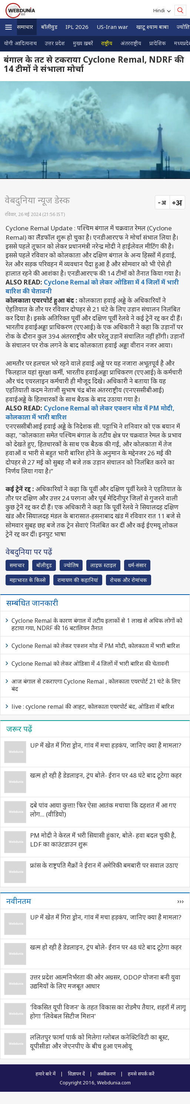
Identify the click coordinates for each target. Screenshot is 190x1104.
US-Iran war (112, 26)
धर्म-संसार (137, 565)
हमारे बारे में (46, 1073)
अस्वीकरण (106, 1073)
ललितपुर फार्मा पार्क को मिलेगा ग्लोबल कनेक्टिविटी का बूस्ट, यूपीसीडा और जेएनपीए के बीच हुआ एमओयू (100, 1041)
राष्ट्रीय (106, 43)
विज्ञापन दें (76, 1073)
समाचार (25, 26)
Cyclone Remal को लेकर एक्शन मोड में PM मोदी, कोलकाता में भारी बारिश (95, 646)
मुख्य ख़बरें (83, 43)
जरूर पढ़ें (19, 729)
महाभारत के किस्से (28, 579)
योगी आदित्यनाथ (20, 43)
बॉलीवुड (49, 26)
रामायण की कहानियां (77, 579)
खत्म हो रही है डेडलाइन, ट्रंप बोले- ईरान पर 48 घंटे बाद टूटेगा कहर (105, 775)
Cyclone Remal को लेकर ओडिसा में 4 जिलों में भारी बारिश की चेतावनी (90, 663)
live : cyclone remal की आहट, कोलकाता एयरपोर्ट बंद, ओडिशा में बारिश (92, 706)
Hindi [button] (160, 10)
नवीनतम (18, 901)
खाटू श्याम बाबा (152, 26)
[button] (8, 27)
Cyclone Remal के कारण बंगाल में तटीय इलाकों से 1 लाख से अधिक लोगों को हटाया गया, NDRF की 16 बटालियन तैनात (96, 624)
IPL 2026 (77, 26)
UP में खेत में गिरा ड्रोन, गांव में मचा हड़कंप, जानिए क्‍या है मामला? (105, 745)
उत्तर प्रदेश (55, 43)
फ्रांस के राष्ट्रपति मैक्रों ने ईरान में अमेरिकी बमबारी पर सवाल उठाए (104, 865)
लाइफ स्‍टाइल (103, 565)
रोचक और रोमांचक (128, 579)
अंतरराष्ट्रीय (130, 43)
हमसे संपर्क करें (141, 1073)
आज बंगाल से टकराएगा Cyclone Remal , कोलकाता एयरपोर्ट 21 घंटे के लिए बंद (95, 685)
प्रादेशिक (157, 43)
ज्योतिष (71, 565)
